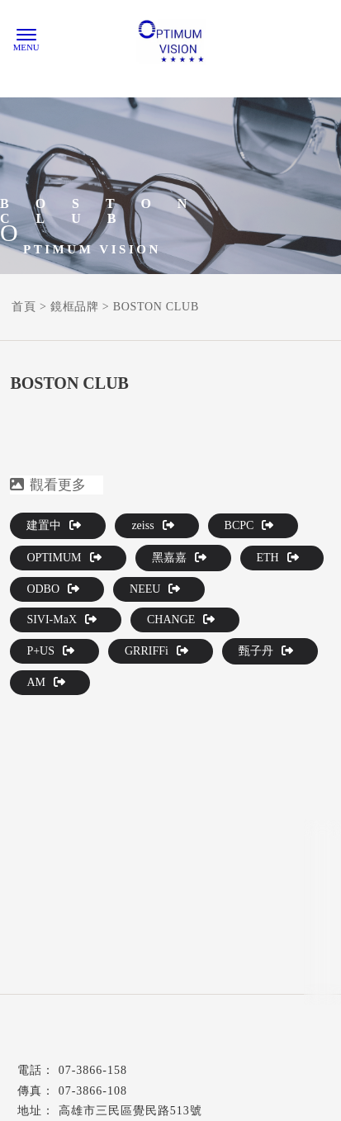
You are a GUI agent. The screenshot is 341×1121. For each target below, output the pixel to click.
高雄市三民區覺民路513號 (130, 1110)
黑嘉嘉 (179, 557)
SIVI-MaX (61, 619)
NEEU (155, 589)
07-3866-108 (93, 1091)
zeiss (152, 525)
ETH (278, 557)
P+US (50, 651)
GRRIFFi (156, 651)
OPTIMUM (63, 557)
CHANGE (181, 619)
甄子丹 (266, 651)
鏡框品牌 (74, 306)
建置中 (53, 525)
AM (45, 682)
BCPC (249, 525)
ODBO (52, 589)
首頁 (24, 306)
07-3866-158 (93, 1070)
